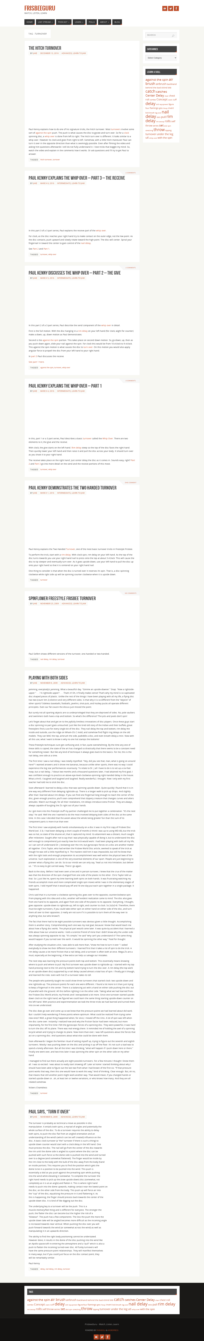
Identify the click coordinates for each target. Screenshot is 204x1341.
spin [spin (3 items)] (169, 126)
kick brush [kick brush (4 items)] (149, 112)
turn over (88, 347)
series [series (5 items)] (156, 125)
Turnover (70, 549)
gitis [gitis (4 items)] (161, 108)
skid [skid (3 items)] (165, 126)
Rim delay (76, 447)
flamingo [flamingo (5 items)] (154, 108)
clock (126, 132)
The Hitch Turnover (45, 48)
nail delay (86, 243)
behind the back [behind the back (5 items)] (153, 87)
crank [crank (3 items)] (170, 100)
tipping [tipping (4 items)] (168, 130)
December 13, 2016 (49, 53)
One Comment (130, 483)
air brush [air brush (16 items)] (58, 1299)
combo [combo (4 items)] (153, 99)
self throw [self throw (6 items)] (48, 1309)
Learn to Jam (79, 53)
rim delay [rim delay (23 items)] (166, 1304)
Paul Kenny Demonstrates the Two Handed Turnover (72, 487)
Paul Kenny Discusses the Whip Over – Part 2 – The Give (75, 273)
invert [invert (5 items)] (171, 108)
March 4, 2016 (47, 391)
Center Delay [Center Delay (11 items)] (154, 95)
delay (42, 1269)
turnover (56, 159)
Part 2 (36, 248)
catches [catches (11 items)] (161, 91)
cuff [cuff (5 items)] (175, 99)
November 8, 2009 (49, 683)
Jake (35, 53)
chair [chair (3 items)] (166, 96)
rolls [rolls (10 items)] (168, 121)
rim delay (83, 331)
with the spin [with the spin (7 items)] (165, 137)
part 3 (34, 356)
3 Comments (130, 381)
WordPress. (113, 1330)
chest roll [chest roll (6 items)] (165, 1300)
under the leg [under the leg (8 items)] (165, 134)
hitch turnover (46, 159)
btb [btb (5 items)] (169, 87)
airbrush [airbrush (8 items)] (161, 84)
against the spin (44, 132)
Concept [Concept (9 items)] (162, 99)
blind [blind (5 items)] (164, 87)
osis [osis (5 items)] (159, 117)
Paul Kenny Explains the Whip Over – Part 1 (65, 386)
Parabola (101, 1330)
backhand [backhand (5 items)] (172, 84)
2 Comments (130, 173)
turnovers (116, 129)
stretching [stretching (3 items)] (149, 130)
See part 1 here (36, 361)
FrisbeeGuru (39, 8)
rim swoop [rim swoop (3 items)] (160, 122)
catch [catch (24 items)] (150, 91)
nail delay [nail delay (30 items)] (138, 1304)
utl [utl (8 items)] (147, 137)
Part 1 (46, 248)
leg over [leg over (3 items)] (158, 113)
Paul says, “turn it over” (49, 1111)
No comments (130, 593)
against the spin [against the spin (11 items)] (156, 79)
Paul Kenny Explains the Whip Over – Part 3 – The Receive (77, 178)
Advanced (67, 53)
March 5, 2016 (47, 278)
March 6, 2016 (47, 183)
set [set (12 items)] (161, 125)
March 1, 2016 (47, 493)
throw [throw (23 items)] (159, 129)
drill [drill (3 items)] (157, 104)
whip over (50, 136)
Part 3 (38, 463)
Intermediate (64, 183)
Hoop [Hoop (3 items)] (165, 108)
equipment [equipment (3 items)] (164, 104)
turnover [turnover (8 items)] (150, 134)
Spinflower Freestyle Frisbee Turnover (62, 598)
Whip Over (107, 438)
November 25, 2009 (49, 603)
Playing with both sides (48, 677)
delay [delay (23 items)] (150, 103)
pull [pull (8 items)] (163, 117)
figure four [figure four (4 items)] (82, 1304)
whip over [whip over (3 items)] (153, 138)
